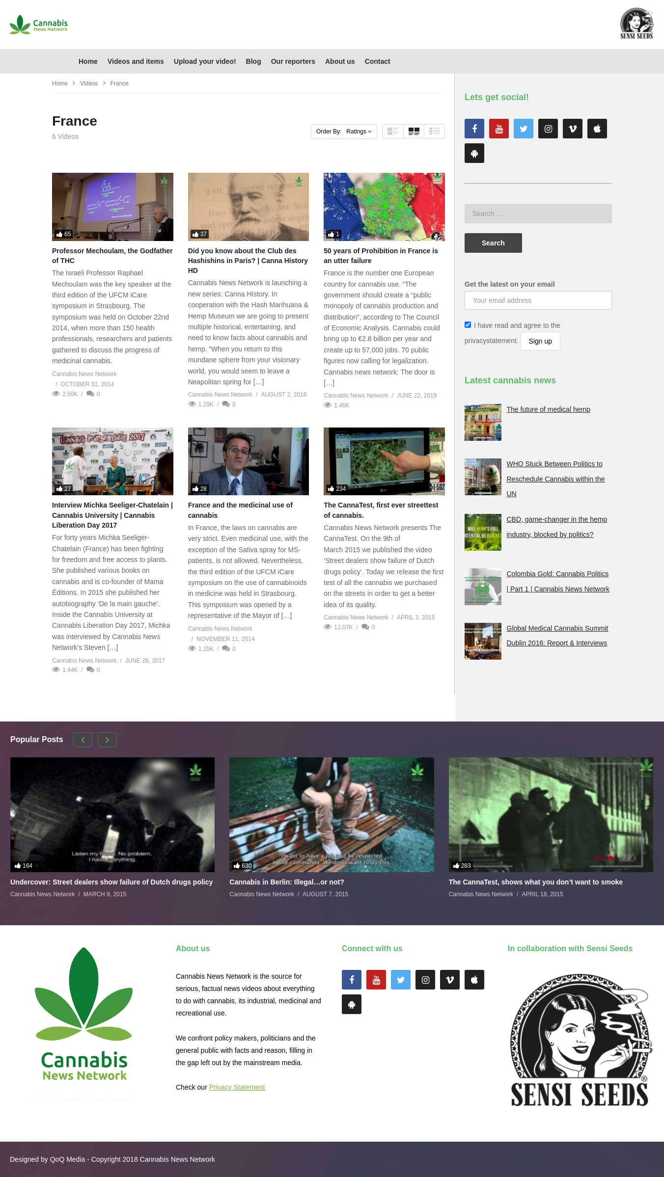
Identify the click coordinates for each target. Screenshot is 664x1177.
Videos (89, 83)
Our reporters (293, 61)
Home (88, 61)
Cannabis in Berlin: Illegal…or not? (286, 882)
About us (340, 61)
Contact (377, 61)
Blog (253, 61)
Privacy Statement (237, 1087)
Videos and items (136, 61)
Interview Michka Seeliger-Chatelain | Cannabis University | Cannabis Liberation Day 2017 (112, 515)
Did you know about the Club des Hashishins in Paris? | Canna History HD (248, 261)
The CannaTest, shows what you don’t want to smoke (536, 882)
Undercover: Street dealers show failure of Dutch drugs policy (111, 882)
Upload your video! (205, 61)
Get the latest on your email (510, 284)
